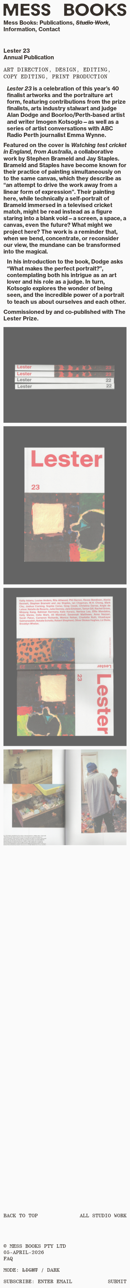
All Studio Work (103, 1215)
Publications (56, 22)
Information (19, 29)
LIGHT (30, 1270)
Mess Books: (20, 22)
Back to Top (20, 1215)
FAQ (8, 1258)
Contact (49, 29)
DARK (53, 1270)
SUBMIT (117, 1281)
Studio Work (92, 22)
